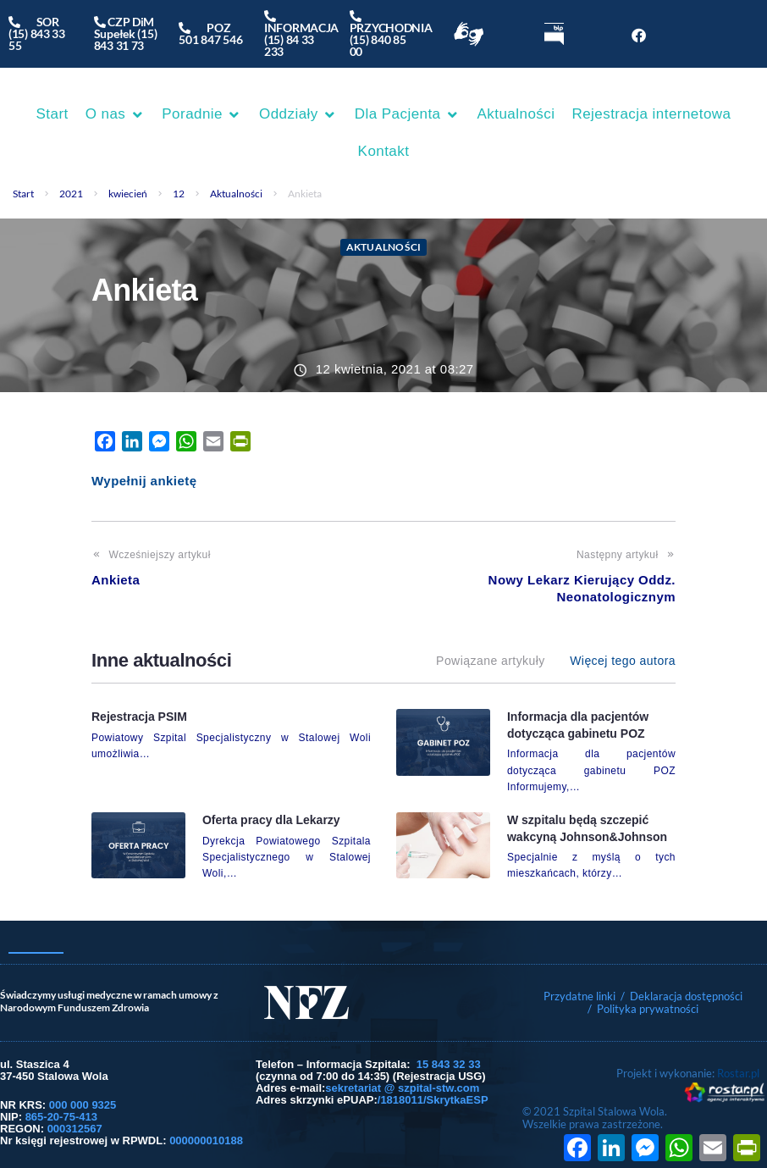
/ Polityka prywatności (644, 1009)
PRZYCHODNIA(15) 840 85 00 (391, 33)
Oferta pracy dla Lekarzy (271, 820)
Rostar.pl (738, 1073)
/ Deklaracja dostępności (681, 996)
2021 (71, 193)
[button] (115, 114)
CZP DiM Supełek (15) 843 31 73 (125, 33)
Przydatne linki (579, 996)
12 (179, 193)
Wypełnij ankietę (143, 480)
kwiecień (127, 193)
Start (23, 193)
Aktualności (236, 193)
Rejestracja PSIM (139, 716)
